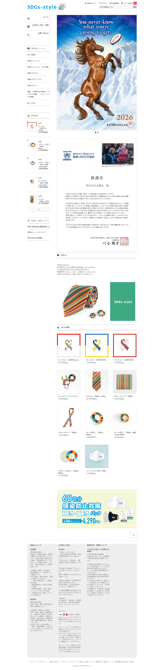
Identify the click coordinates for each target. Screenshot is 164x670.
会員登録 (115, 3)
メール (61, 586)
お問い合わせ (54, 662)
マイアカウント (42, 662)
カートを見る (130, 3)
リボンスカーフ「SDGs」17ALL (70, 432)
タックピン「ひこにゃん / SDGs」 (71, 396)
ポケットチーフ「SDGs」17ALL (126, 396)
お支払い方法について (86, 662)
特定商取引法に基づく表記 (124, 662)
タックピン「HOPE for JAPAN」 (70, 360)
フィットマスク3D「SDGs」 (97, 471)
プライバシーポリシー (68, 662)
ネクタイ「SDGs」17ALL (96, 396)
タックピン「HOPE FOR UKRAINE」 (100, 360)
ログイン (104, 3)
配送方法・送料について (104, 662)
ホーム (32, 662)
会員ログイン (92, 3)
